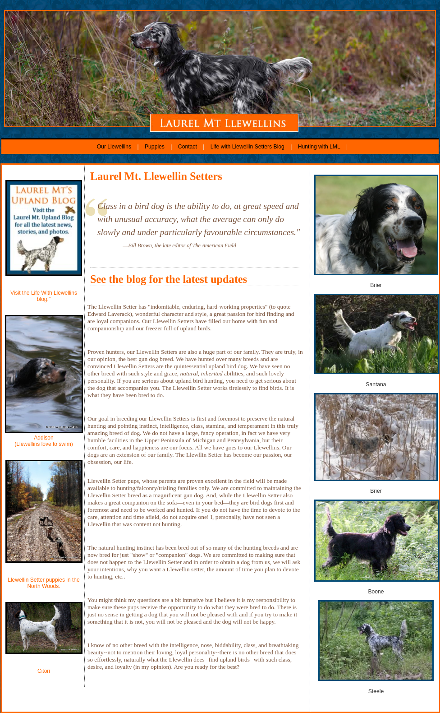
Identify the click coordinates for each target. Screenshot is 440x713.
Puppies (155, 147)
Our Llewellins (115, 147)
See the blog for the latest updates (168, 279)
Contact (187, 147)
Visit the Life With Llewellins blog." (43, 296)
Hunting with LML (319, 147)
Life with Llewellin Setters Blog (248, 147)
